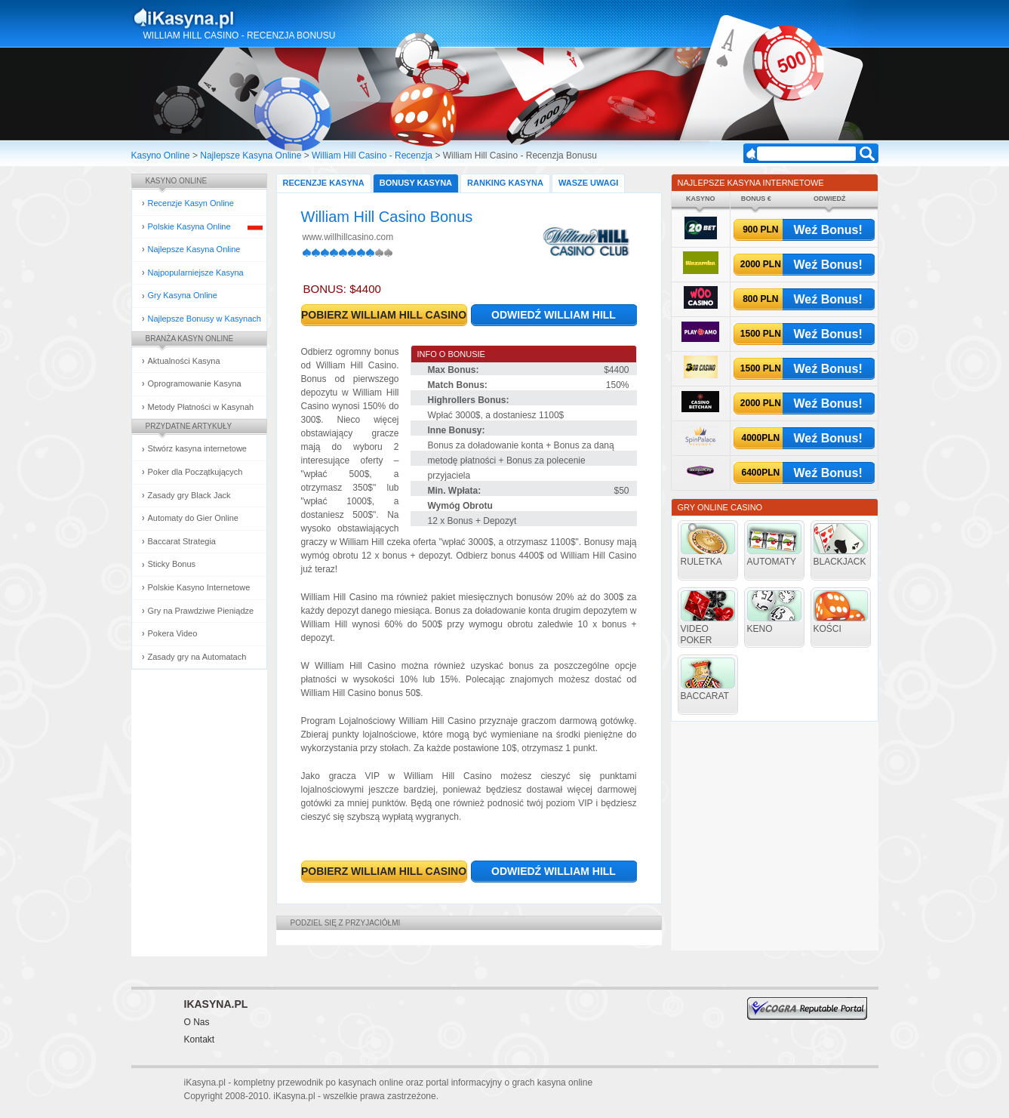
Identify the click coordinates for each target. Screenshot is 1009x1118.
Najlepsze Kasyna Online (250, 155)
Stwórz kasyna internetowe (197, 448)
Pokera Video (173, 633)
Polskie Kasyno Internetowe (199, 587)
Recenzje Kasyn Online (191, 203)
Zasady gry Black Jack (189, 495)
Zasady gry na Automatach (197, 656)
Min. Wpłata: (454, 490)
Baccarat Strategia (182, 541)
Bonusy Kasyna (416, 182)
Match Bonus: (458, 385)
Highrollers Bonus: (468, 400)
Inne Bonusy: (456, 430)
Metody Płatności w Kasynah (201, 406)
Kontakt (199, 1039)
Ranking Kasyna (505, 182)
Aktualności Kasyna (184, 360)
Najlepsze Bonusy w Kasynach (204, 318)
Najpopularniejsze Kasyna (196, 272)
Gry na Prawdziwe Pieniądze (201, 610)
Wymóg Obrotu (460, 505)
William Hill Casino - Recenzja (372, 155)
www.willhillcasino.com (348, 237)
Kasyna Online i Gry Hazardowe (243, 18)
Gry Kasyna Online (182, 295)
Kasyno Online (160, 155)
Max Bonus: (453, 370)
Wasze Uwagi (588, 182)
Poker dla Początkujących (195, 471)
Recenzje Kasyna (324, 182)
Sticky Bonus (172, 563)
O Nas (197, 1022)
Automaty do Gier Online (193, 517)
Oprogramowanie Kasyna (194, 383)
